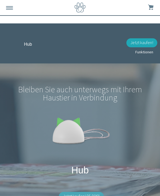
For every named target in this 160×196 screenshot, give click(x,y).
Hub (28, 44)
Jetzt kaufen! (141, 42)
